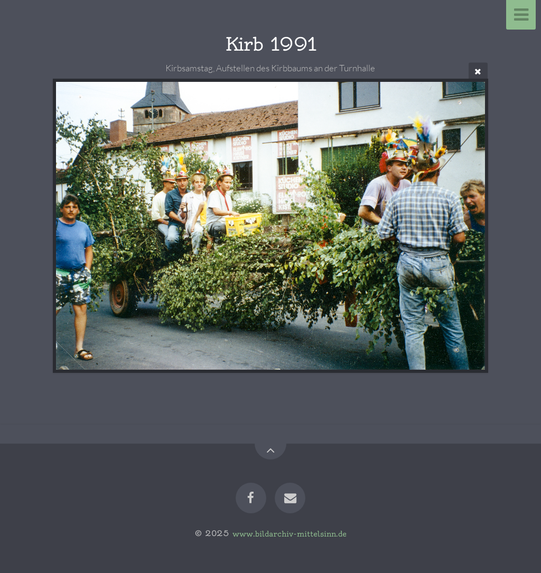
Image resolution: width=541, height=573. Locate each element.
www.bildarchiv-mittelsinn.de (289, 533)
